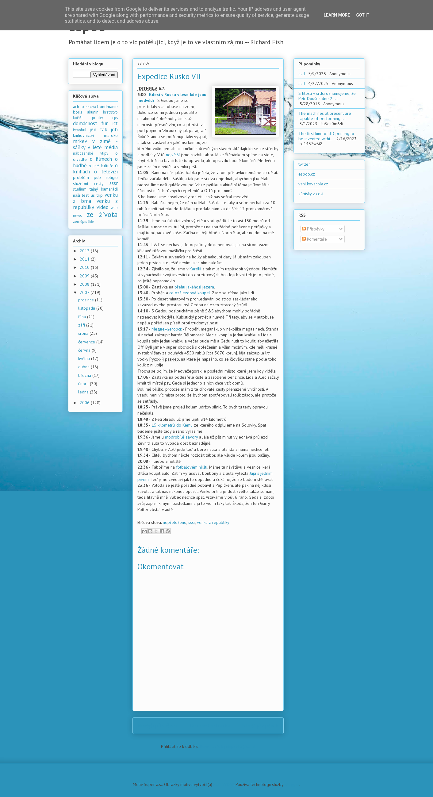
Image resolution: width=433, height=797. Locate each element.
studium (79, 189)
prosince (86, 300)
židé (91, 221)
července (87, 342)
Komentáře (314, 239)
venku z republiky (213, 522)
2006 (85, 402)
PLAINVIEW (223, 784)
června (85, 350)
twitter (304, 164)
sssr (191, 522)
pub (97, 177)
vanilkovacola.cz (313, 184)
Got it (362, 15)
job (114, 129)
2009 (85, 276)
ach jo (78, 106)
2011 (85, 259)
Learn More (337, 15)
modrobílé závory (181, 437)
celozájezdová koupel (189, 293)
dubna (84, 366)
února (84, 383)
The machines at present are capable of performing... (324, 115)
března (85, 375)
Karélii (195, 269)
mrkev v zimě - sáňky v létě (95, 144)
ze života (102, 214)
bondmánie (107, 106)
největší (173, 154)
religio (112, 177)
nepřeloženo (174, 522)
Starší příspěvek (260, 725)
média (111, 147)
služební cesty (88, 183)
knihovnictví (83, 135)
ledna (84, 392)
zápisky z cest (311, 193)
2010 (85, 267)
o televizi (106, 171)
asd (301, 73)
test (85, 195)
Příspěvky (313, 229)
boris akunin (85, 112)
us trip (97, 195)
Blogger (292, 784)
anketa (91, 107)
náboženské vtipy (90, 153)
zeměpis (80, 221)
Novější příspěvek (157, 725)
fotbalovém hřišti (191, 467)
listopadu (87, 308)
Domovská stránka (210, 725)
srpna (84, 333)
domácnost (85, 123)
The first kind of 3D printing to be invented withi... (326, 136)
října (82, 316)
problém (81, 177)
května (84, 358)
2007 (85, 292)
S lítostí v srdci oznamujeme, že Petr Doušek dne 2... (327, 96)
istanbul (79, 129)
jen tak (98, 129)
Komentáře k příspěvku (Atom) (227, 746)
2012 (85, 250)
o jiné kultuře (101, 165)
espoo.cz (306, 174)
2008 (85, 284)
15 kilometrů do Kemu (172, 425)
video (103, 207)
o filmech (101, 159)
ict (115, 123)
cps (115, 117)
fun (105, 123)
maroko (111, 135)
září (82, 325)
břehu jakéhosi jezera (194, 287)
